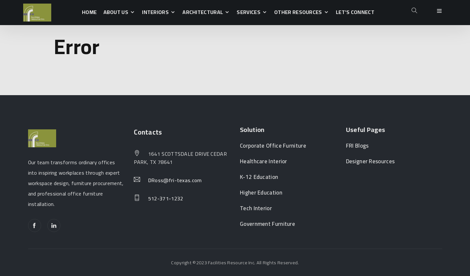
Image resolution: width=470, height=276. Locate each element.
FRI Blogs (357, 145)
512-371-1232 (165, 199)
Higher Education (261, 192)
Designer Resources (370, 161)
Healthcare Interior (263, 161)
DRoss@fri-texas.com (175, 180)
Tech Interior (256, 208)
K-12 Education (259, 177)
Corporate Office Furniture (273, 145)
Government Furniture (267, 224)
